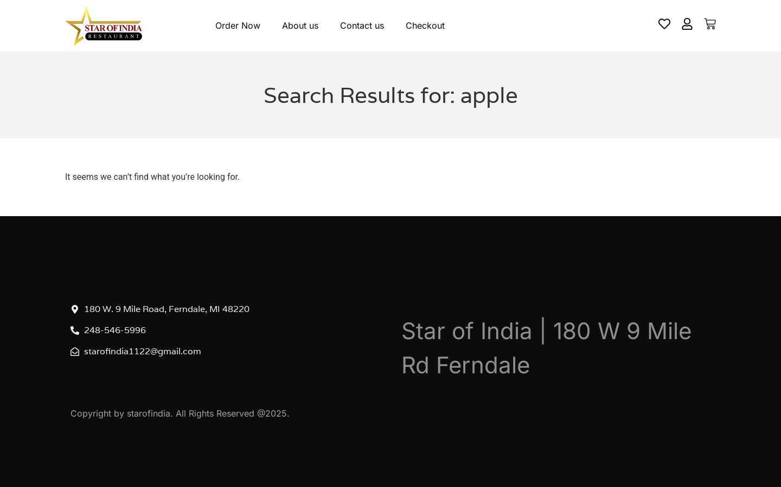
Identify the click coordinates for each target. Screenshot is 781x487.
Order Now (237, 25)
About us (300, 25)
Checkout (425, 25)
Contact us (362, 25)
